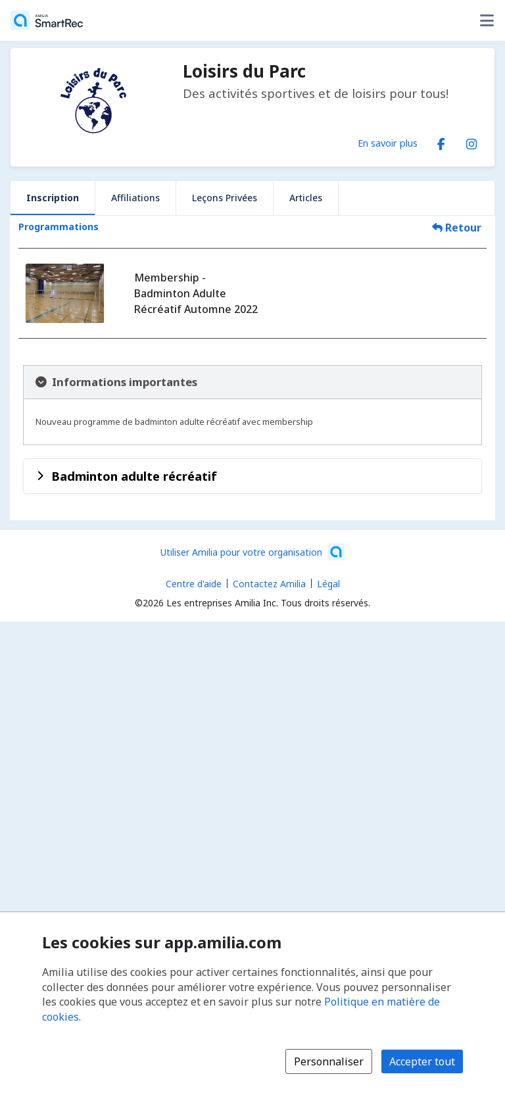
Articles (305, 197)
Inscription (52, 197)
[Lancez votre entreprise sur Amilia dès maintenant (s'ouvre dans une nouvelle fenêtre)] (252, 551)
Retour (456, 227)
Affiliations (135, 197)
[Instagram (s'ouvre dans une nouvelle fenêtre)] (471, 141)
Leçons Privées (224, 197)
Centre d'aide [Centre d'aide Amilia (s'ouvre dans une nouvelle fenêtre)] (194, 583)
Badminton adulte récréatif (134, 476)
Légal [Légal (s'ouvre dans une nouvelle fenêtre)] (328, 583)
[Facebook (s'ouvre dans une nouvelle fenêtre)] (441, 141)
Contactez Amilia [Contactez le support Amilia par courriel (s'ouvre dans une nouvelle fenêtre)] (269, 583)
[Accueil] (47, 20)
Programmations (58, 226)
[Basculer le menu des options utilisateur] (486, 20)
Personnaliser (329, 1061)
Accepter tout (422, 1061)
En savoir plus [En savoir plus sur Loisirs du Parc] (388, 142)
